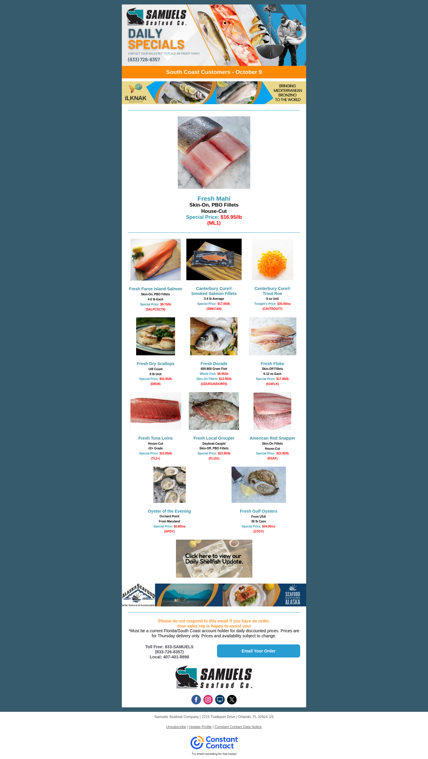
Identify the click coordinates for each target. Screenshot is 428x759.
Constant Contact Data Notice (238, 727)
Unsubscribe (176, 727)
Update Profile (200, 727)
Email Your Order (259, 651)
